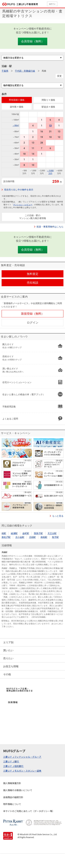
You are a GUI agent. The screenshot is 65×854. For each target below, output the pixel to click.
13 (50, 125)
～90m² (16, 125)
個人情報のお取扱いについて (17, 790)
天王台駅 (52, 533)
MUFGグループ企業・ (19, 689)
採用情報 (13, 702)
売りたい (8, 658)
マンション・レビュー (22, 205)
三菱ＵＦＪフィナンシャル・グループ (22, 757)
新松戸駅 (6, 537)
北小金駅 (19, 537)
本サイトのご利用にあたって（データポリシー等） (28, 811)
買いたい (8, 650)
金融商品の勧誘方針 (13, 797)
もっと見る (57, 516)
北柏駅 (32, 537)
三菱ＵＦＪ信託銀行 (13, 766)
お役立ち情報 (11, 666)
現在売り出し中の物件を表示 (18, 189)
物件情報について (12, 804)
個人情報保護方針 (12, 783)
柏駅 (4, 533)
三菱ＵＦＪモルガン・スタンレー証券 (22, 771)
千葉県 (5, 71)
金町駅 (25, 533)
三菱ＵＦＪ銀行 (11, 761)
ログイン (52, 4)
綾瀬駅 (14, 533)
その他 (7, 674)
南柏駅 (44, 537)
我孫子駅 (38, 533)
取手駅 (55, 537)
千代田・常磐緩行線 (25, 71)
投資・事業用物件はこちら (50, 226)
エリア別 (8, 642)
